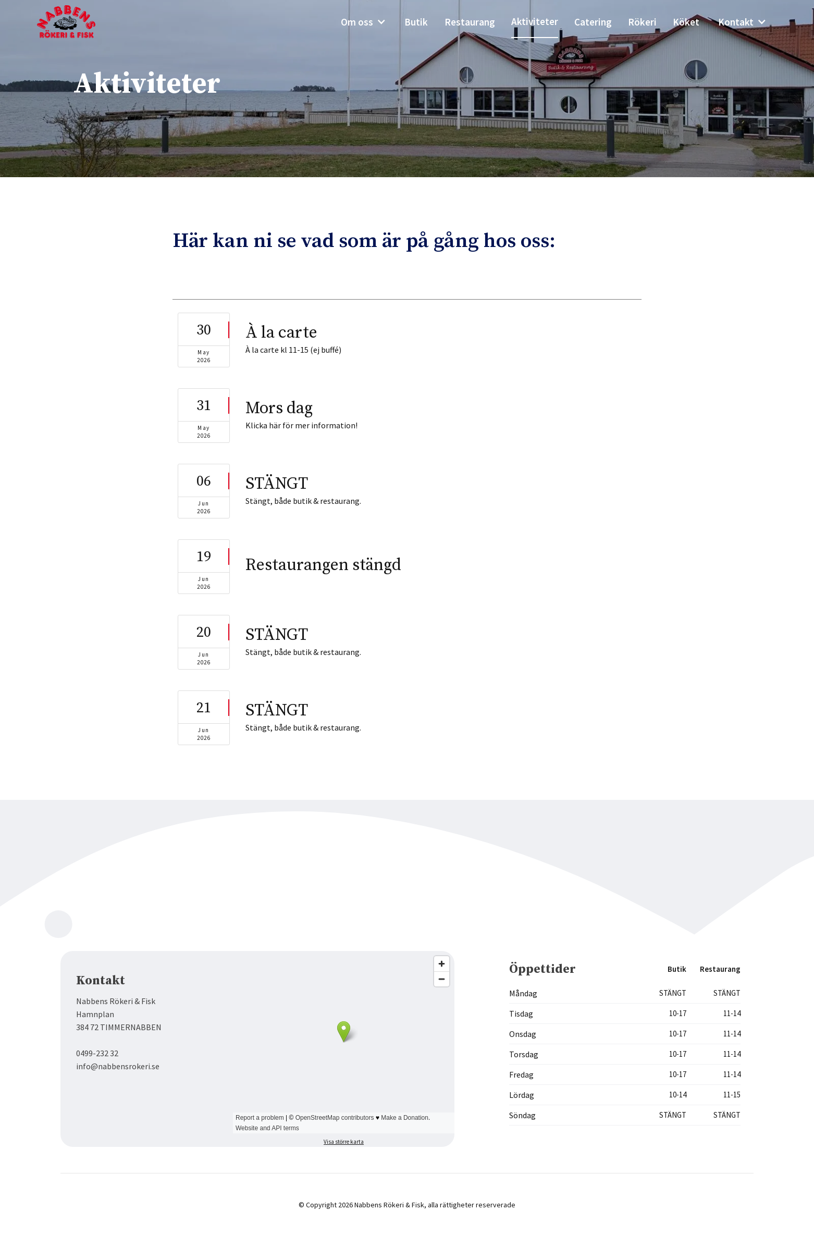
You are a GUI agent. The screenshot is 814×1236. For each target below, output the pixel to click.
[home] (73, 21)
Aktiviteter (534, 21)
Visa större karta (344, 1141)
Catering (593, 22)
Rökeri (642, 22)
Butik (416, 22)
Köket (686, 22)
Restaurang (470, 22)
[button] (363, 22)
